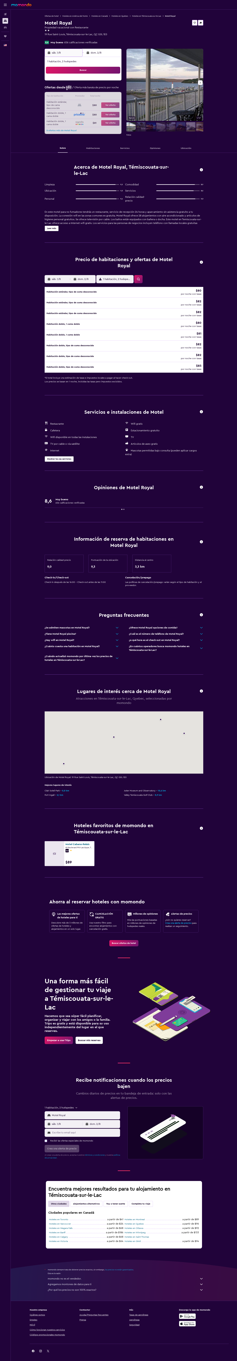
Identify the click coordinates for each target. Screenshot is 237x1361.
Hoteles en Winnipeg (135, 1228)
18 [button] (76, 104)
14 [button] (98, 97)
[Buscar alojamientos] (5, 21)
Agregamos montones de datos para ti (125, 1280)
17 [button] (68, 104)
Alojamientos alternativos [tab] (86, 1199)
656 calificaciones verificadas (80, 42)
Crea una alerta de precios (178, 919)
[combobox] (85, 1111)
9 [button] (113, 89)
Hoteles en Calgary (58, 1233)
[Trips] (5, 36)
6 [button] (91, 89)
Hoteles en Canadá (99, 16)
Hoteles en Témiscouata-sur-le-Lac (146, 16)
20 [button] (91, 104)
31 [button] (68, 119)
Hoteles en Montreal (135, 1215)
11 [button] (76, 97)
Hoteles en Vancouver (60, 1219)
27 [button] (91, 111)
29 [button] (106, 111)
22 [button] (106, 104)
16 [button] (113, 97)
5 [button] (83, 89)
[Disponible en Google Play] (187, 1312)
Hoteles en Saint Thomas (137, 1233)
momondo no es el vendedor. (125, 1274)
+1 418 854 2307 (53, 38)
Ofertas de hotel (52, 16)
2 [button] (113, 82)
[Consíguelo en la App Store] (187, 1319)
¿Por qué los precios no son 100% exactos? (125, 1285)
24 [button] (68, 111)
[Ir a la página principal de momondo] (21, 4)
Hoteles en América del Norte (75, 16)
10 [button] (68, 97)
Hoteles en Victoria (58, 1237)
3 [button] (68, 89)
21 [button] (98, 104)
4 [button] (76, 89)
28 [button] (98, 111)
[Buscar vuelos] (5, 14)
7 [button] (98, 89)
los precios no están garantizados (119, 1265)
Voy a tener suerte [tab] (115, 1199)
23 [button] (113, 104)
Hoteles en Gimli (133, 1237)
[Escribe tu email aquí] (85, 1128)
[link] (123, 939)
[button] (5, 4)
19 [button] (83, 104)
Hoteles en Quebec (120, 16)
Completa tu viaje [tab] (141, 1199)
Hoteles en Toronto (58, 1215)
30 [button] (113, 111)
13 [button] (91, 97)
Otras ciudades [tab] (59, 1199)
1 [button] (105, 82)
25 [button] (76, 111)
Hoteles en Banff (57, 1228)
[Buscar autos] (5, 27)
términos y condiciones (95, 1151)
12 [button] (83, 97)
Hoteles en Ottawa (134, 1224)
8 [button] (106, 89)
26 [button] (83, 111)
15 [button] (106, 97)
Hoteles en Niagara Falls (60, 1224)
